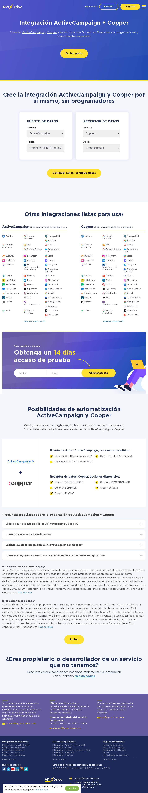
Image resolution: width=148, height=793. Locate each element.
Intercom (31, 260)
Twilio (30, 284)
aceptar (72, 788)
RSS (29, 245)
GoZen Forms (55, 297)
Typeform (32, 289)
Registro (130, 7)
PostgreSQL (54, 236)
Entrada (108, 7)
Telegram (53, 265)
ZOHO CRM (53, 315)
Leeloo (9, 276)
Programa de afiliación (114, 750)
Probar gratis (74, 53)
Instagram (32, 256)
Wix (29, 297)
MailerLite (10, 284)
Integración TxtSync (62, 755)
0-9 (108, 768)
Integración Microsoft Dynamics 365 (71, 750)
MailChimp (11, 280)
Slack (50, 256)
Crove (51, 276)
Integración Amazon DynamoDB (69, 745)
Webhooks (32, 293)
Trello (29, 280)
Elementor (53, 280)
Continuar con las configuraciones (74, 173)
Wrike (8, 310)
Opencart (53, 306)
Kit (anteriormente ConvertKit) (31, 267)
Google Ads (54, 302)
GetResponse (55, 289)
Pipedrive (53, 310)
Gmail (51, 293)
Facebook (53, 284)
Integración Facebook (13, 748)
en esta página (84, 676)
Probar (74, 639)
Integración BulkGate (63, 752)
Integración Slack (11, 752)
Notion (9, 302)
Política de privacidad (114, 748)
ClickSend (11, 260)
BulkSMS (10, 256)
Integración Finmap (62, 748)
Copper (52, 32)
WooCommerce (32, 304)
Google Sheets (34, 249)
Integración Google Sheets (16, 745)
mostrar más (9, 759)
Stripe (51, 260)
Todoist (31, 276)
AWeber (10, 236)
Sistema (31, 128)
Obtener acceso (98, 373)
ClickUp (9, 265)
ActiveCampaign (33, 32)
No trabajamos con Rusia (116, 755)
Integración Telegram (13, 750)
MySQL (9, 297)
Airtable (52, 240)
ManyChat (11, 289)
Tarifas (106, 752)
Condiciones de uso (113, 745)
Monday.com (12, 293)
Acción (30, 142)
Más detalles (25, 593)
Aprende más (41, 790)
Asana (51, 245)
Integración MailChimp (13, 755)
